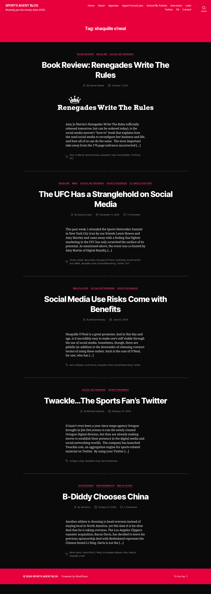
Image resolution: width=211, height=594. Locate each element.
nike (126, 562)
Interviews (176, 5)
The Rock (136, 155)
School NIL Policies (157, 5)
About (101, 5)
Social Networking (122, 54)
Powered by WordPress (75, 586)
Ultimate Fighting (141, 183)
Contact (186, 9)
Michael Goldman (95, 421)
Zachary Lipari (84, 214)
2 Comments (130, 517)
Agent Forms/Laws (132, 5)
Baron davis (75, 562)
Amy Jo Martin (77, 155)
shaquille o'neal (109, 155)
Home (91, 5)
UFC (72, 158)
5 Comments (133, 214)
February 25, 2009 (121, 421)
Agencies (113, 5)
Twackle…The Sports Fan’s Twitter (105, 405)
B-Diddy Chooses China (105, 506)
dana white (89, 260)
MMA (74, 183)
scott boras (91, 365)
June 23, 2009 (120, 319)
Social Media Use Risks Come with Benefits (105, 304)
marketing (121, 260)
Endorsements (105, 496)
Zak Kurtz (85, 517)
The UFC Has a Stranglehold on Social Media (105, 199)
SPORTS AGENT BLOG (22, 5)
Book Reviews (85, 54)
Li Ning (98, 562)
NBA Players (80, 288)
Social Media (124, 155)
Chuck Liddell (76, 260)
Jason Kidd (88, 562)
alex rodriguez (77, 365)
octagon (74, 471)
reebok (133, 562)
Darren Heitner (96, 85)
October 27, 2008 (107, 517)
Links (188, 5)
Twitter (169, 9)
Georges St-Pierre (105, 260)
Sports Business (117, 183)
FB (177, 9)
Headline (101, 54)
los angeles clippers (113, 562)
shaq (81, 471)
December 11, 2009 (109, 214)
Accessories (86, 496)
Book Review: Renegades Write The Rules (105, 70)
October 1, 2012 (120, 85)
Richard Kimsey (97, 319)
